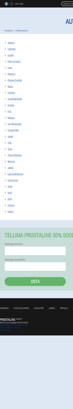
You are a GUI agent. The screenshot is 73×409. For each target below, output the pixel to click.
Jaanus (11, 42)
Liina (10, 67)
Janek (10, 136)
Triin (10, 142)
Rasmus (11, 73)
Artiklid (64, 308)
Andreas (11, 48)
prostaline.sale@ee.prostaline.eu (14, 322)
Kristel (11, 55)
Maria (10, 86)
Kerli (10, 192)
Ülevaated (39, 308)
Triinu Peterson (15, 155)
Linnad (52, 308)
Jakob (10, 167)
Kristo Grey (13, 180)
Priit (9, 111)
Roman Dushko (15, 80)
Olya (10, 198)
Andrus (11, 205)
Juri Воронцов (14, 123)
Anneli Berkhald (15, 98)
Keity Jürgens (14, 61)
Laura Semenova (15, 173)
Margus (11, 117)
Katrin (10, 211)
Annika (11, 105)
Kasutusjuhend (21, 308)
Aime (10, 186)
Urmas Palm (13, 130)
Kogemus (4, 308)
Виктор (11, 161)
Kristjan (11, 92)
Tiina (10, 148)
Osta (35, 281)
